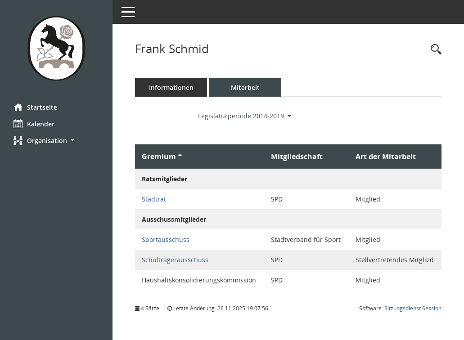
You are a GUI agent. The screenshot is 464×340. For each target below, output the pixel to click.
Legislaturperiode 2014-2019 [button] (244, 116)
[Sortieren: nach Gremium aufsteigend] (180, 156)
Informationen (171, 87)
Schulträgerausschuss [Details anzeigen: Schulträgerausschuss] (175, 259)
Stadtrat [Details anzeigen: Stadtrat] (154, 199)
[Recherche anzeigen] (433, 49)
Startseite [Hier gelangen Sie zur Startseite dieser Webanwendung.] (35, 107)
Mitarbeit (245, 87)
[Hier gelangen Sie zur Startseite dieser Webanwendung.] (56, 48)
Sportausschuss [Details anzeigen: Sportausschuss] (165, 239)
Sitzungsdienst (412, 308)
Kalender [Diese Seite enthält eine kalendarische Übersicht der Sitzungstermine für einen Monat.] (34, 123)
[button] (56, 140)
